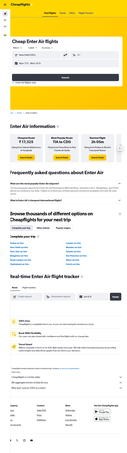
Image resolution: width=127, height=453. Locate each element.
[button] (5, 4)
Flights (25, 113)
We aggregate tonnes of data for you (70, 382)
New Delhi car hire (25, 247)
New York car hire (25, 251)
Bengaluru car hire (25, 256)
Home (17, 113)
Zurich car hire (76, 264)
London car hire (76, 243)
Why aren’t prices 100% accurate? (70, 388)
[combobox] (54, 47)
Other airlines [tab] (49, 228)
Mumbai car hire (77, 247)
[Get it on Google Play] (104, 411)
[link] (31, 158)
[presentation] (64, 126)
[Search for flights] (5, 14)
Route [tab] (21, 287)
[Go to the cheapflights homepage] (22, 4)
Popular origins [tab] (69, 228)
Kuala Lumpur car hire (27, 260)
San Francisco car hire (79, 256)
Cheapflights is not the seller (70, 377)
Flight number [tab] (35, 287)
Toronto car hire (76, 251)
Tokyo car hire (75, 260)
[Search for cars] (5, 26)
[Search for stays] (5, 20)
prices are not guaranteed (75, 368)
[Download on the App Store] (104, 418)
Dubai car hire (23, 243)
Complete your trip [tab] (28, 228)
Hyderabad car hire (26, 264)
